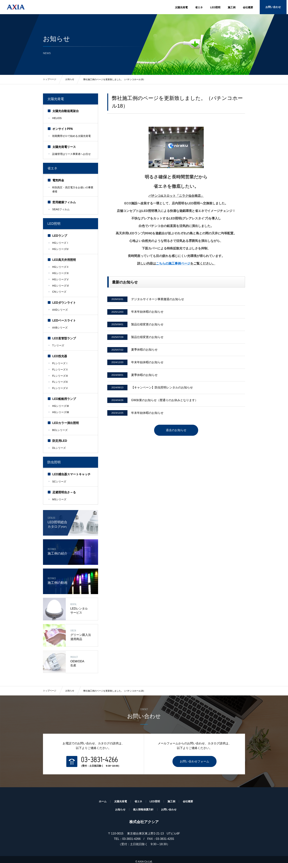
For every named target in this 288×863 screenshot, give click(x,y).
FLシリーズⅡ (60, 365)
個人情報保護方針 (143, 805)
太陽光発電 (181, 7)
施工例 (231, 7)
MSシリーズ (59, 493)
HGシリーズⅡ (60, 265)
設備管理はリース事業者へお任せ (71, 153)
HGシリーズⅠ (60, 242)
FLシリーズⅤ (60, 383)
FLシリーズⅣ (60, 377)
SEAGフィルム (61, 208)
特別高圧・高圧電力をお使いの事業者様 (71, 189)
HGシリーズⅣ (60, 247)
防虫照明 (54, 457)
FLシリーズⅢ (60, 371)
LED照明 (215, 7)
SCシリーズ (59, 475)
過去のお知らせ (176, 433)
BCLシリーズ (60, 424)
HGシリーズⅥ (60, 283)
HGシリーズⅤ (60, 277)
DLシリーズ (59, 442)
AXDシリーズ (60, 307)
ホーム (103, 797)
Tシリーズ (58, 342)
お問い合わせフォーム (194, 757)
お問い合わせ (274, 7)
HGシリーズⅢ (60, 271)
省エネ (199, 7)
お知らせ (69, 687)
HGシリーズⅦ (60, 401)
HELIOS (57, 118)
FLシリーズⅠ (60, 359)
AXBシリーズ (60, 324)
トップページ (49, 687)
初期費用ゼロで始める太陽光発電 (71, 136)
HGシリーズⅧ (60, 407)
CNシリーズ (59, 289)
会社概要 (248, 7)
